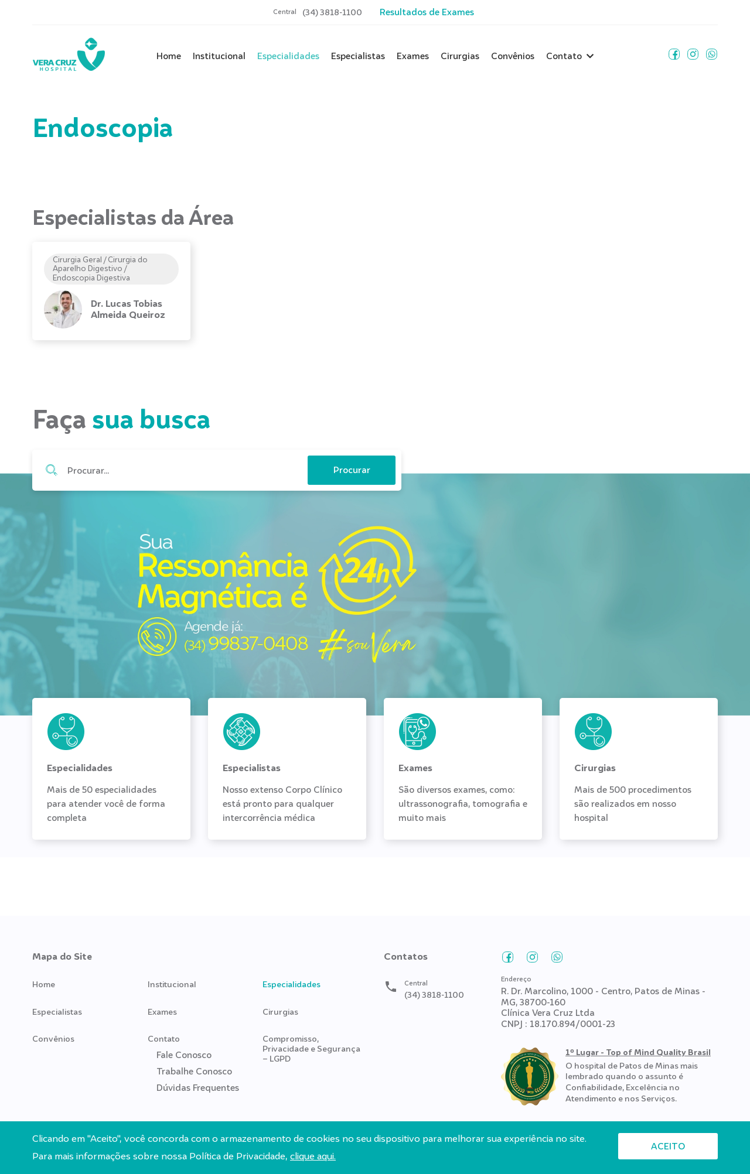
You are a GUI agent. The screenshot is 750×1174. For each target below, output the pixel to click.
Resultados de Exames (427, 12)
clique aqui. (313, 1156)
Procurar (51, 470)
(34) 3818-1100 (332, 13)
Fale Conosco (184, 1055)
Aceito (668, 1146)
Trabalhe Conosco (194, 1071)
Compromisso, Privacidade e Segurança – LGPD (311, 1048)
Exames (413, 55)
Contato (564, 55)
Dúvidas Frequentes (197, 1088)
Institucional (219, 55)
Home (168, 55)
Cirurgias (460, 55)
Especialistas (358, 55)
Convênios (512, 55)
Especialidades (288, 55)
